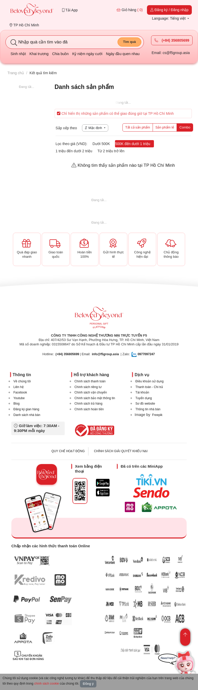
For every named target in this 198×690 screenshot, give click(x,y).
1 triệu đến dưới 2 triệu (74, 151)
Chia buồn (60, 54)
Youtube (19, 398)
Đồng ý (88, 684)
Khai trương (38, 54)
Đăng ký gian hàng (26, 409)
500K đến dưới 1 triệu (132, 144)
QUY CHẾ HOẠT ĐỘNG (68, 451)
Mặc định (94, 128)
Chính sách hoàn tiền (89, 409)
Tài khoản (142, 392)
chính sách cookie (46, 683)
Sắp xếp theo (66, 128)
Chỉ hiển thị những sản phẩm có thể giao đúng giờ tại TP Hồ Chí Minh (115, 113)
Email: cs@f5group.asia (171, 53)
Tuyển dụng (143, 398)
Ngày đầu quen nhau (122, 54)
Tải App (70, 10)
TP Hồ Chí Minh (24, 25)
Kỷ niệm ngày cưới (87, 54)
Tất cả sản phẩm (137, 127)
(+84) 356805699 (171, 40)
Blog (16, 403)
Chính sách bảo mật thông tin (95, 398)
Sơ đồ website (145, 403)
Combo (184, 127)
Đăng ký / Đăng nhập (169, 10)
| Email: (72, 354)
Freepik (157, 415)
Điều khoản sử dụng (149, 381)
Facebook (20, 392)
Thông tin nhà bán (147, 409)
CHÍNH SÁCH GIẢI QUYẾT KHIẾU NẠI (121, 451)
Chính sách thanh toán (90, 381)
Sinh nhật (18, 54)
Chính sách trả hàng (88, 403)
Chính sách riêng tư (88, 387)
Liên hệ (18, 387)
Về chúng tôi (22, 381)
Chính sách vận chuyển (91, 392)
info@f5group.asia (105, 354)
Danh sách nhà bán (26, 415)
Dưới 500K (101, 144)
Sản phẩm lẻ (164, 127)
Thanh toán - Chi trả (149, 387)
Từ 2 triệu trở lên (111, 151)
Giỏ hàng (130, 10)
